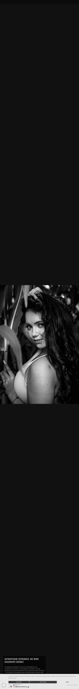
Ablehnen (18, 682)
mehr (67, 682)
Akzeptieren (43, 682)
